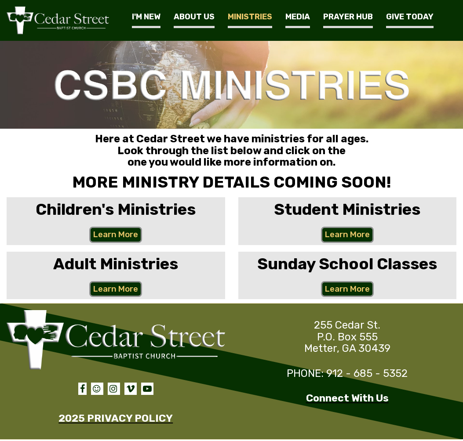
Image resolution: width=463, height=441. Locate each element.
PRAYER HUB (348, 17)
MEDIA (297, 17)
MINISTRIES (250, 17)
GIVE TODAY (410, 17)
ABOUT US (194, 17)
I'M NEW (146, 17)
